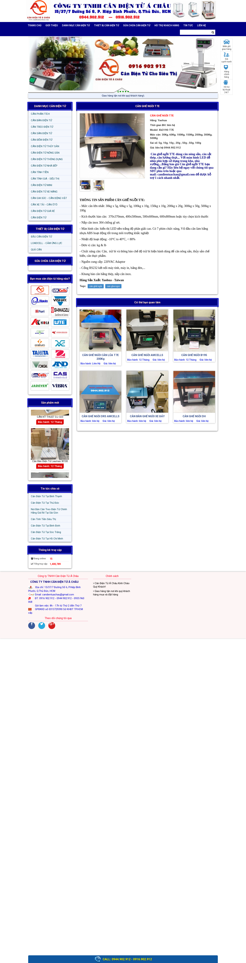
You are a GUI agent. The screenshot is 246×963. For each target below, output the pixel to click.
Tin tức (188, 25)
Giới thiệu (51, 25)
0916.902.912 (142, 959)
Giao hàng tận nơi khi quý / (123, 95)
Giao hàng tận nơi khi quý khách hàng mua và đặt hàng (111, 593)
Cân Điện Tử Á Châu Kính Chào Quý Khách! (111, 585)
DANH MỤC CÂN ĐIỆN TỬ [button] (76, 25)
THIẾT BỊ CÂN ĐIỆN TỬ (50, 229)
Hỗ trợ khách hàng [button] (166, 25)
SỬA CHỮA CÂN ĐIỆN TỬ (136, 25)
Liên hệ (201, 25)
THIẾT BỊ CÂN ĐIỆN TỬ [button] (106, 25)
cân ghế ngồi (95, 286)
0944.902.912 (121, 959)
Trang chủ (34, 25)
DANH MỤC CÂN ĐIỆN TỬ (50, 106)
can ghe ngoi (113, 286)
